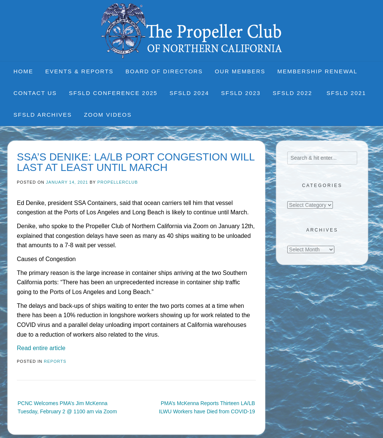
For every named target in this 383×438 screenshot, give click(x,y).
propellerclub (117, 182)
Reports (55, 361)
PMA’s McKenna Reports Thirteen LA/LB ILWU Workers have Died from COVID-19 (207, 407)
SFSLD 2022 (294, 93)
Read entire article (41, 348)
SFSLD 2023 (241, 93)
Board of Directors (164, 71)
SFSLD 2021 (346, 93)
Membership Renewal (318, 71)
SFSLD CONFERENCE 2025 (113, 93)
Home (23, 71)
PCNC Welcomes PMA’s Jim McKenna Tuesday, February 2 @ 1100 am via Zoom (67, 407)
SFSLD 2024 (189, 93)
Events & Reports (79, 71)
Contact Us (35, 93)
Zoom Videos (108, 114)
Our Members (240, 71)
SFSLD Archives (42, 114)
